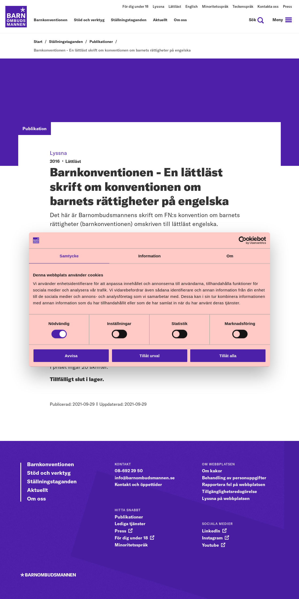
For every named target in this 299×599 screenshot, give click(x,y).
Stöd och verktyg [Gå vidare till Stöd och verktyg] (49, 472)
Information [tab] (149, 256)
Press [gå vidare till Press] (120, 531)
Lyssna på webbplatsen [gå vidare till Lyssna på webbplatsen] (226, 498)
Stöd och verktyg (89, 20)
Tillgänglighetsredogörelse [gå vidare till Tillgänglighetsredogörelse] (229, 491)
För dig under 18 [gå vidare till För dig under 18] (131, 537)
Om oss (180, 20)
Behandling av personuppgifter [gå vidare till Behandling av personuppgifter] (234, 477)
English (191, 6)
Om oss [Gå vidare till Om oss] (36, 498)
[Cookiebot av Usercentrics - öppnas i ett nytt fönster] (242, 240)
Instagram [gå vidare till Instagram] (212, 537)
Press (287, 6)
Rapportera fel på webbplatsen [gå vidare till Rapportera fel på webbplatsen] (233, 484)
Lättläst (175, 6)
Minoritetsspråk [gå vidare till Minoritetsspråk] (131, 544)
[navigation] (282, 19)
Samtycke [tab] (69, 256)
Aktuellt (160, 20)
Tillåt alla (228, 355)
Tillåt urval (150, 355)
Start (38, 41)
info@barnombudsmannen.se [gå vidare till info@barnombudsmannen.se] (145, 477)
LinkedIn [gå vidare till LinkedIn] (211, 531)
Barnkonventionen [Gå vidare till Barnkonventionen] (50, 464)
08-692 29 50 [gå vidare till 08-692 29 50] (129, 470)
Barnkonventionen (51, 20)
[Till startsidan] (16, 16)
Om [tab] (229, 256)
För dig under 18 (135, 6)
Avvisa (71, 355)
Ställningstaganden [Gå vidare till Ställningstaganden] (52, 481)
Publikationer (101, 41)
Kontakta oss (268, 6)
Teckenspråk (243, 6)
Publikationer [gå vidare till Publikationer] (129, 517)
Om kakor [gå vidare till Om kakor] (212, 470)
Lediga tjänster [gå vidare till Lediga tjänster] (130, 523)
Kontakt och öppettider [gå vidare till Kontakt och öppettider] (138, 484)
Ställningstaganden (129, 20)
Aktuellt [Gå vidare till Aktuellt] (37, 490)
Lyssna (158, 6)
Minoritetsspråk (215, 6)
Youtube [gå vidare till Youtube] (210, 545)
